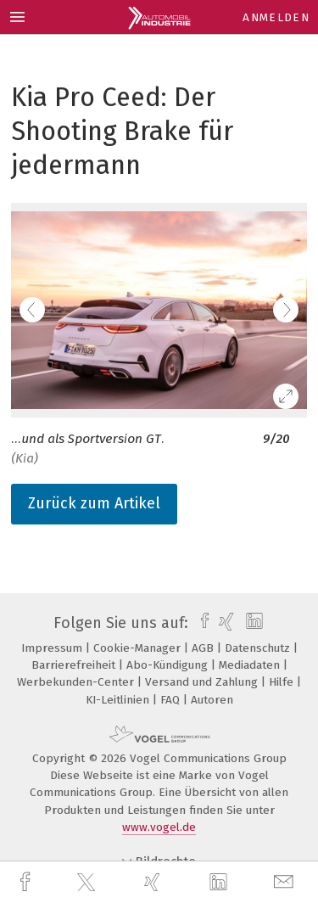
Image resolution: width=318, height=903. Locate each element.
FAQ (171, 700)
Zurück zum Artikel (94, 503)
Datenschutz (259, 648)
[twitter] (88, 883)
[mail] (286, 882)
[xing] (154, 882)
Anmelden (276, 17)
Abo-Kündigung (168, 665)
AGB (204, 648)
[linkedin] (220, 883)
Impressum (53, 648)
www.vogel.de (159, 827)
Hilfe (283, 682)
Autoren (212, 700)
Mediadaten (251, 665)
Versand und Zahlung (203, 682)
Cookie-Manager (138, 648)
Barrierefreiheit (75, 665)
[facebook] (27, 882)
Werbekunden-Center (77, 682)
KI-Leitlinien (119, 700)
